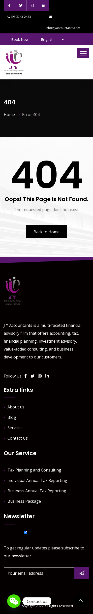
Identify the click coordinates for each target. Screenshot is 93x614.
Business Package (24, 501)
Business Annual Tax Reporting (36, 491)
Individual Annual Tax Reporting (37, 480)
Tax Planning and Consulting (34, 470)
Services (15, 427)
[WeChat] (14, 601)
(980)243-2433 (19, 17)
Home (9, 114)
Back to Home (46, 232)
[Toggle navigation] (83, 53)
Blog (11, 417)
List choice (13, 532)
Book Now (20, 39)
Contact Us (17, 438)
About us (15, 407)
